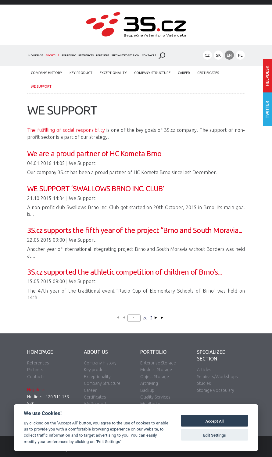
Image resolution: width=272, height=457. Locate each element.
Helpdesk (36, 389)
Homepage (35, 55)
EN (229, 55)
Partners (102, 55)
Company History (46, 73)
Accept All (215, 421)
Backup (147, 390)
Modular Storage (156, 369)
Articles (204, 369)
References (86, 55)
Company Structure (152, 73)
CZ (207, 55)
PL (240, 55)
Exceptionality (113, 73)
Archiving (149, 383)
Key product (81, 73)
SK (218, 55)
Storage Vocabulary (215, 390)
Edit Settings (214, 435)
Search (162, 55)
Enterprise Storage (158, 362)
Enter (267, 76)
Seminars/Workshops (217, 376)
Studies (204, 383)
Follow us (267, 109)
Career (184, 73)
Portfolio (69, 55)
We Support (41, 86)
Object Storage (154, 376)
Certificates (208, 73)
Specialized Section (125, 55)
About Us (52, 55)
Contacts (149, 55)
